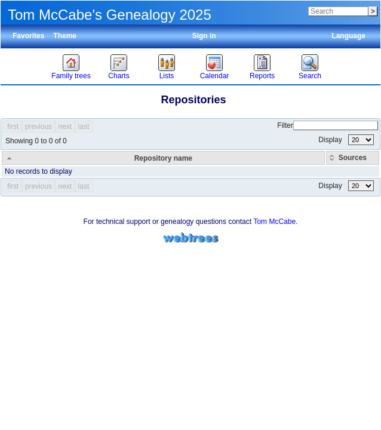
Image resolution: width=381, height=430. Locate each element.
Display (346, 140)
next (65, 126)
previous (38, 126)
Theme (64, 36)
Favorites (28, 36)
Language (348, 36)
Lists (166, 76)
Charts (118, 76)
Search (310, 76)
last (84, 126)
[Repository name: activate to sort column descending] (163, 158)
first (13, 126)
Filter (327, 125)
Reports (262, 76)
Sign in (204, 36)
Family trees (70, 76)
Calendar (214, 76)
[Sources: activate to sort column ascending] (352, 158)
